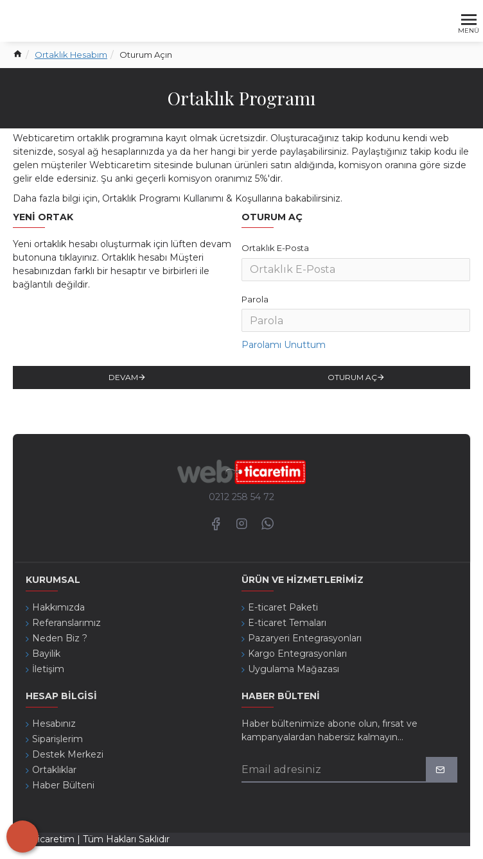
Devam (123, 377)
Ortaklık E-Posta (275, 248)
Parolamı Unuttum (284, 345)
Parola (255, 299)
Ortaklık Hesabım (71, 54)
